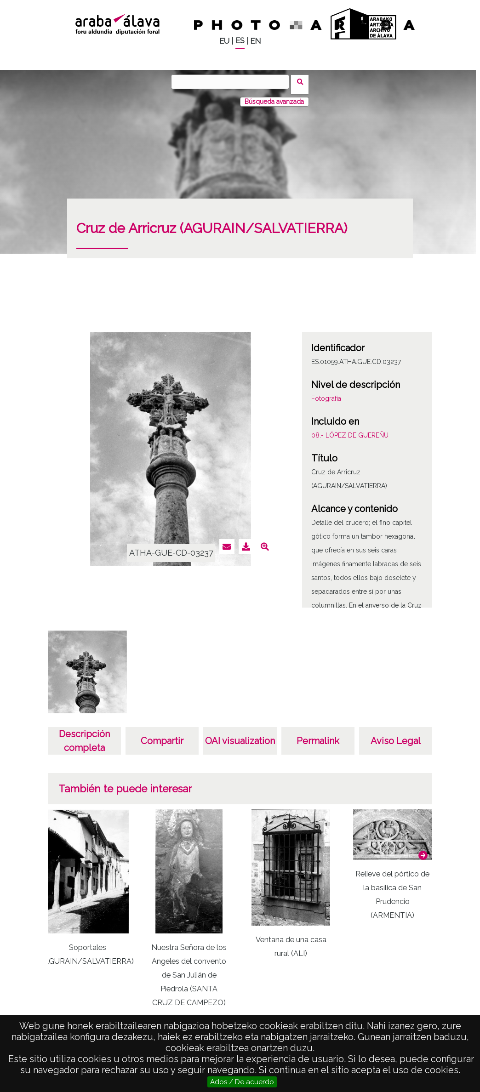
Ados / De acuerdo (242, 1082)
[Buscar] (233, 81)
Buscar (303, 81)
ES (240, 40)
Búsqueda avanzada (274, 96)
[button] (423, 849)
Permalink (318, 735)
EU (224, 41)
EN (255, 41)
